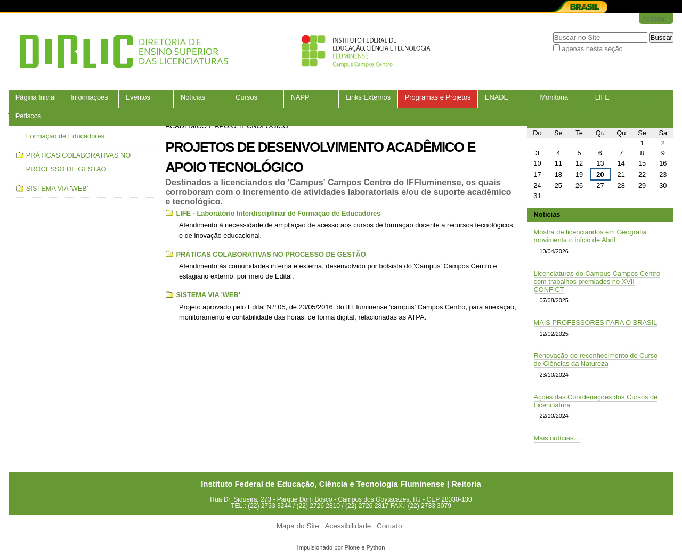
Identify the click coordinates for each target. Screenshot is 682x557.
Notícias (193, 97)
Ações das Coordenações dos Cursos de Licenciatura (596, 401)
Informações (89, 97)
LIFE (602, 97)
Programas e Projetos (438, 97)
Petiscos (28, 116)
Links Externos (368, 97)
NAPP (300, 97)
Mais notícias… (557, 438)
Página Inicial (35, 97)
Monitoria (554, 97)
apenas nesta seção (592, 49)
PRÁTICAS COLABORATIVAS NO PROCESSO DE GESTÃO (271, 254)
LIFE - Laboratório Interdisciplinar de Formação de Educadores (278, 213)
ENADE (496, 97)
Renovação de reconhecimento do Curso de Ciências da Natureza (596, 359)
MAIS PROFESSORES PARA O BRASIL (595, 322)
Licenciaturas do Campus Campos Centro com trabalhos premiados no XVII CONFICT (597, 281)
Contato (389, 526)
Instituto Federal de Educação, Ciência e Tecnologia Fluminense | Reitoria (341, 483)
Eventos (138, 97)
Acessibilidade (347, 526)
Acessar (654, 18)
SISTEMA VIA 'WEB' (208, 295)
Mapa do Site (298, 526)
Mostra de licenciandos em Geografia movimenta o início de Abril (590, 236)
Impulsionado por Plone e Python (341, 547)
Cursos (246, 97)
